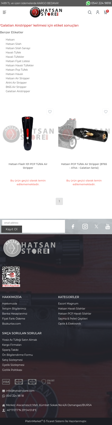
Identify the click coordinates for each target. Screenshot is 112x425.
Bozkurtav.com (11, 323)
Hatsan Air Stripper (18, 78)
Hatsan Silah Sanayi (18, 48)
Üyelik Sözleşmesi (13, 365)
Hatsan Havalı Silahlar (71, 308)
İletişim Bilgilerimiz (14, 308)
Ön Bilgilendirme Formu (17, 354)
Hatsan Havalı (14, 74)
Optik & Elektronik (69, 323)
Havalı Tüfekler (15, 56)
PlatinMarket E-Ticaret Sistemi (44, 421)
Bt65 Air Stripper (16, 87)
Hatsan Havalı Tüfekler (20, 65)
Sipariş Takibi (10, 349)
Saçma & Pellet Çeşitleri (73, 318)
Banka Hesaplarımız (14, 313)
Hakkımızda (9, 303)
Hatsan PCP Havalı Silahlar (74, 313)
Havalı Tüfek (13, 52)
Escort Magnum (68, 303)
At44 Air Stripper (16, 82)
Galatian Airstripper (18, 91)
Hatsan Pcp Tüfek (17, 69)
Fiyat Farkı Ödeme (13, 318)
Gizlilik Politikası (12, 370)
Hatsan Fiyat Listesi (18, 61)
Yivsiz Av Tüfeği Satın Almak (19, 339)
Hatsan (10, 39)
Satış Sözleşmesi (12, 360)
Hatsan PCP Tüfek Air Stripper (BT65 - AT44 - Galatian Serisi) (84, 165)
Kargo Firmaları (12, 344)
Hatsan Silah (13, 44)
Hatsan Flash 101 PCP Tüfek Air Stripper (28, 165)
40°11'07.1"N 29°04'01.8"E (22, 410)
